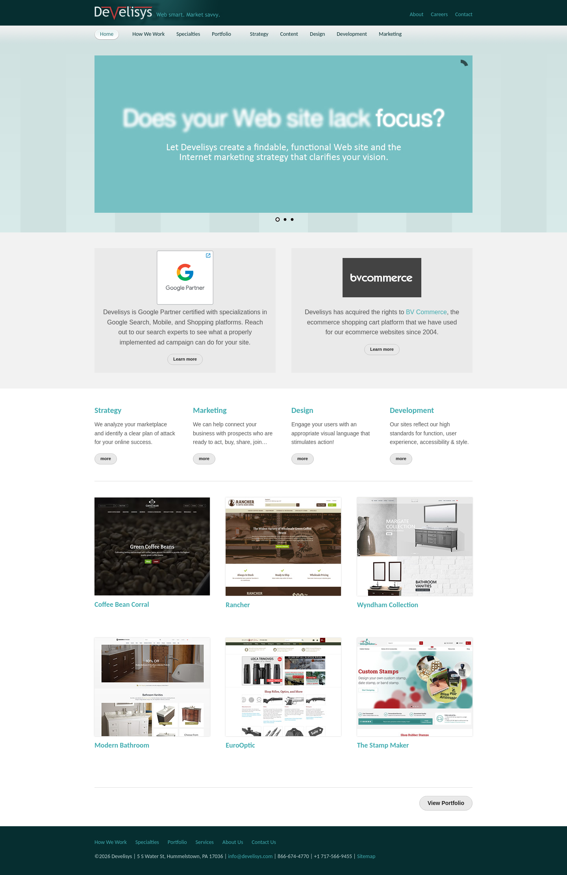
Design (302, 410)
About (416, 14)
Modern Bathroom (121, 745)
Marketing (209, 410)
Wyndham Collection (388, 605)
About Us (232, 842)
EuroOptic (240, 745)
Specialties (147, 842)
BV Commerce (426, 312)
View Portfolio (446, 803)
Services (205, 842)
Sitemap (366, 856)
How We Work (110, 842)
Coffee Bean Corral (121, 604)
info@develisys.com (250, 856)
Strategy (107, 410)
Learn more (185, 359)
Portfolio (177, 842)
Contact (463, 14)
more (105, 458)
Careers (439, 14)
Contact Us (264, 842)
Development (412, 410)
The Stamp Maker (383, 745)
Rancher (238, 605)
